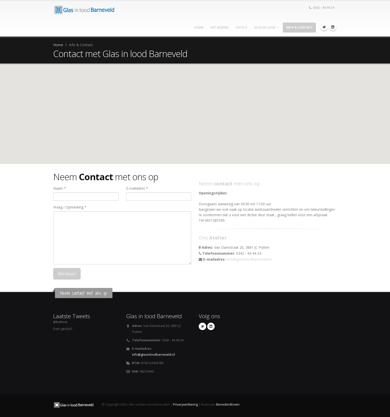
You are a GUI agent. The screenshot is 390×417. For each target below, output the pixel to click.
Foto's (241, 27)
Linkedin (333, 27)
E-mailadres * (137, 188)
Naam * (59, 188)
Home (198, 27)
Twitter (324, 27)
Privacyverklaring (185, 404)
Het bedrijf (219, 27)
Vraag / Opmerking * (69, 207)
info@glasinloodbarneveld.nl (249, 259)
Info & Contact (299, 27)
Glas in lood (266, 27)
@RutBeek (60, 322)
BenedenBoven (228, 404)
